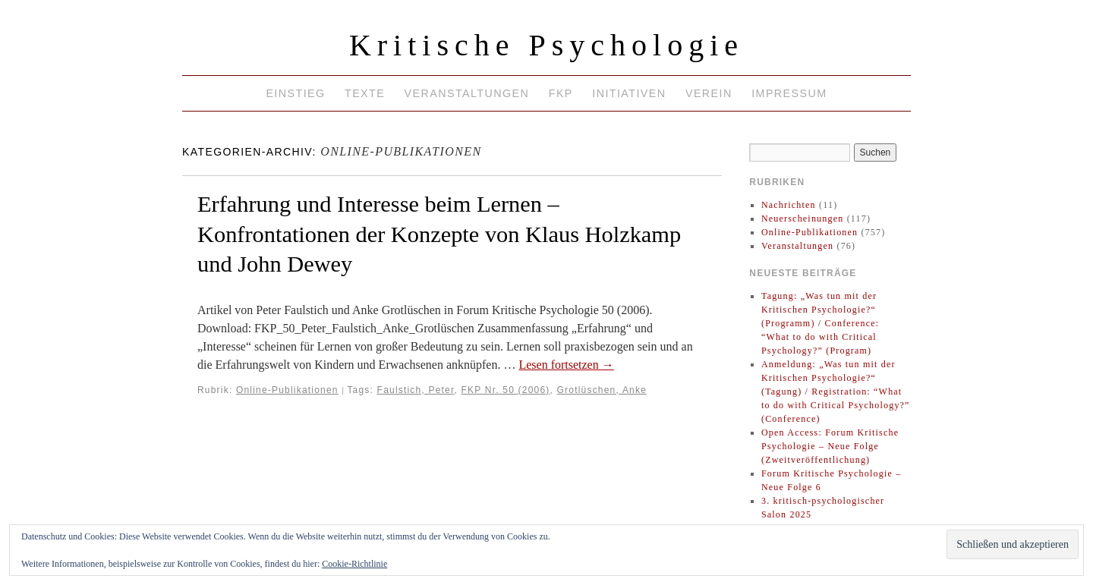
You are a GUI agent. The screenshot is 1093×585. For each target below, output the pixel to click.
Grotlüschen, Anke (602, 390)
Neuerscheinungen (802, 218)
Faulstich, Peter (416, 390)
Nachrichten (788, 205)
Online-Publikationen (287, 390)
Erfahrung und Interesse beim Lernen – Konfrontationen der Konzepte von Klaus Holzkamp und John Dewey (439, 234)
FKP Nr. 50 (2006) (505, 390)
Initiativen (629, 93)
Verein (708, 93)
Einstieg (295, 93)
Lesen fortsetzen (565, 364)
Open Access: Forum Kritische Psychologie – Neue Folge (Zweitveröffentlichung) (830, 446)
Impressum (789, 93)
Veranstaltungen (467, 93)
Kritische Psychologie (546, 45)
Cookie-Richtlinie (354, 563)
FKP (561, 93)
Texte (365, 93)
